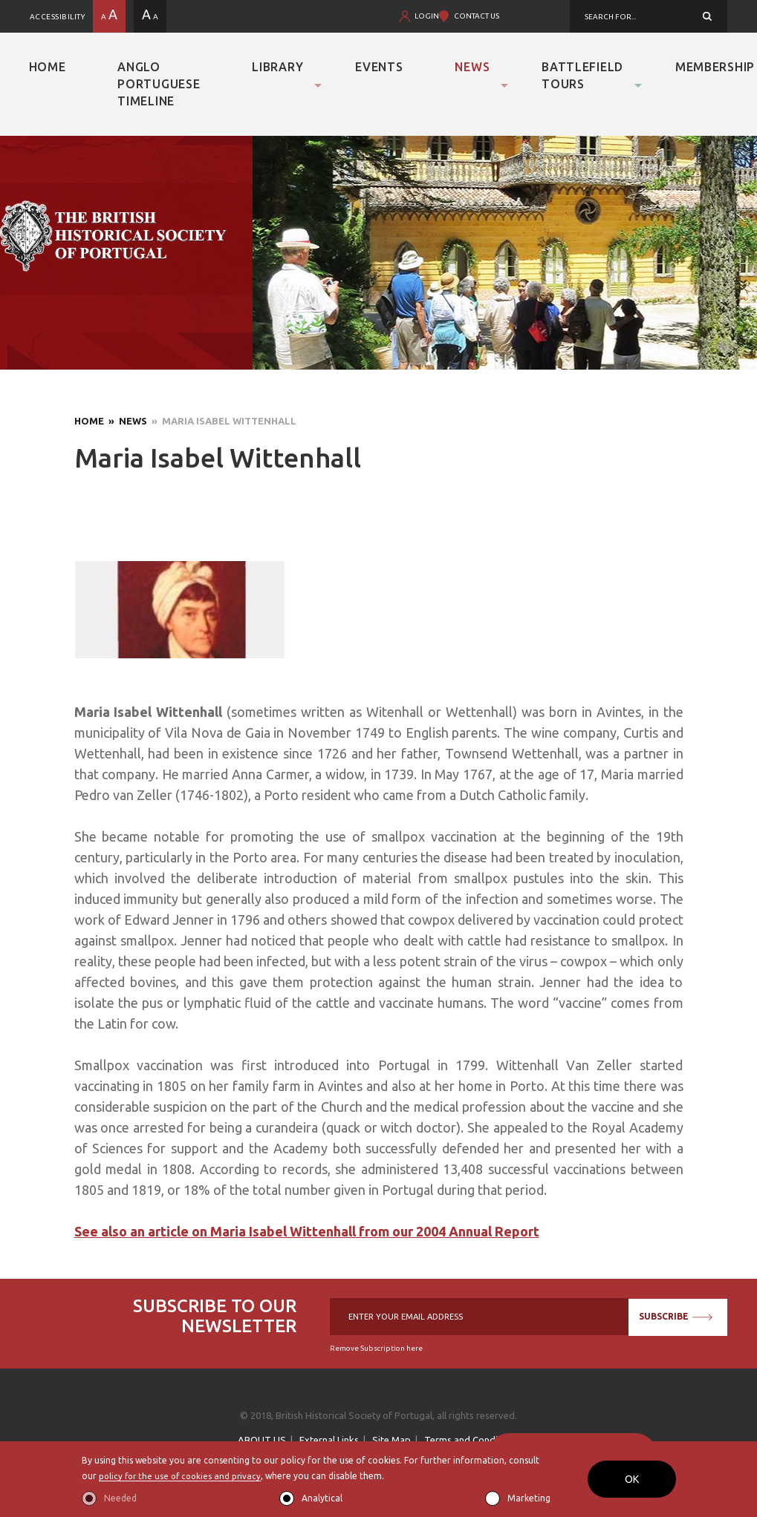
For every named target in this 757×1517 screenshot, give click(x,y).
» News (125, 421)
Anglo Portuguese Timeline (158, 84)
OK (632, 1479)
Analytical (322, 1498)
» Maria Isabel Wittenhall (221, 421)
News (472, 66)
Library (277, 66)
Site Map (391, 1440)
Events (379, 66)
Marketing (528, 1498)
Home (47, 66)
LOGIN (427, 16)
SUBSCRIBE (675, 1316)
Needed (120, 1498)
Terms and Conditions (471, 1440)
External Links (329, 1440)
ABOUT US (262, 1440)
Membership (715, 66)
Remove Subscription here (376, 1348)
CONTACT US (476, 16)
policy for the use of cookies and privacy (183, 1476)
